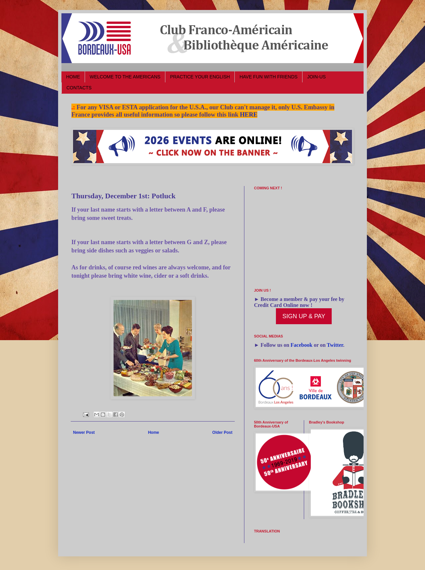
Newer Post (84, 432)
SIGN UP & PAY (303, 316)
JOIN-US (316, 76)
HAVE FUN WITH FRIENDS (268, 76)
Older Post (222, 432)
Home (153, 432)
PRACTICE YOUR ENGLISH (200, 76)
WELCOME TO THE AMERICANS (125, 76)
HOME (73, 76)
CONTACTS (79, 87)
